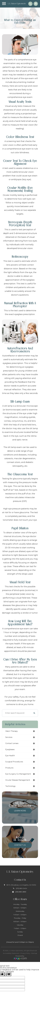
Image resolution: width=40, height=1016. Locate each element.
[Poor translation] (7, 974)
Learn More (20, 811)
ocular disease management (17, 780)
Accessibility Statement (11, 953)
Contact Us (20, 845)
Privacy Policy (25, 953)
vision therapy (11, 731)
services (8, 737)
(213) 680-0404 (21, 888)
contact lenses (11, 743)
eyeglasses (10, 749)
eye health (10, 756)
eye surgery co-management (18, 774)
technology (10, 786)
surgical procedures (14, 762)
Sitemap (34, 953)
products (9, 768)
